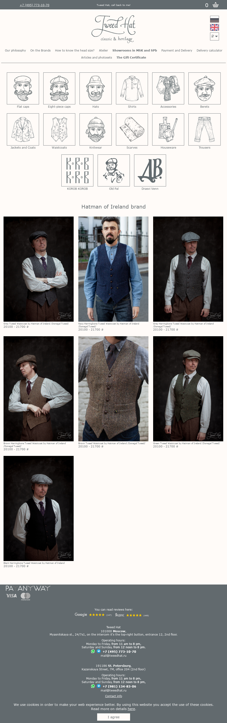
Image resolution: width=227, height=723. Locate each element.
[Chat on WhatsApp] (93, 651)
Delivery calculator (209, 50)
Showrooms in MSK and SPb (134, 50)
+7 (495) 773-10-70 (119, 651)
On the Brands (40, 50)
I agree (113, 717)
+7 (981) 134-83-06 (119, 686)
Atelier (103, 50)
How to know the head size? (75, 50)
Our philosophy (15, 50)
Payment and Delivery (176, 50)
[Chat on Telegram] (99, 651)
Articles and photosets (96, 57)
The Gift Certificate (131, 57)
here (131, 709)
